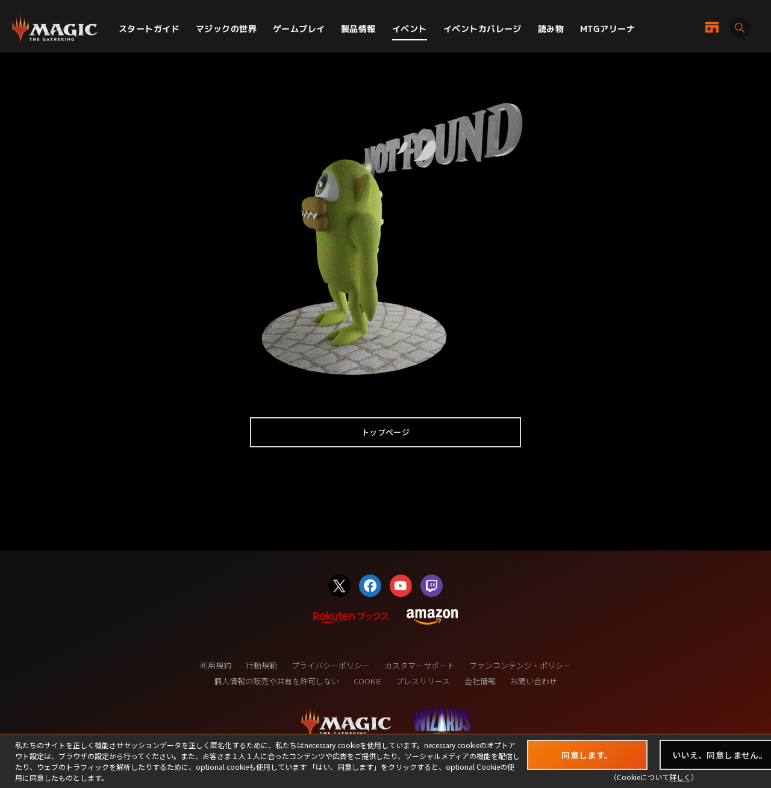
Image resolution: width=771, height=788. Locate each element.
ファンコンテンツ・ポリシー (520, 665)
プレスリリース (423, 681)
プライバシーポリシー (331, 665)
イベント (409, 28)
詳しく (680, 777)
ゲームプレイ (299, 28)
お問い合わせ (533, 681)
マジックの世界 (226, 28)
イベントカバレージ (482, 28)
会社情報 (480, 681)
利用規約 (215, 665)
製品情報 (358, 28)
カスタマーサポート (419, 665)
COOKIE (367, 681)
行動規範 (261, 665)
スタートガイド (149, 28)
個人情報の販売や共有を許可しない (276, 681)
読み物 (551, 28)
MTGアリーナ (607, 28)
